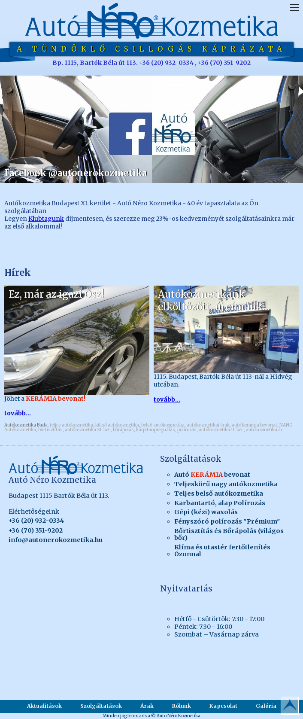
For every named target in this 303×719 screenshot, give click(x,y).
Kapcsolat (223, 706)
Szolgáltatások (101, 706)
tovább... (17, 413)
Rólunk (181, 706)
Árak (147, 706)
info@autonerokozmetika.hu (56, 540)
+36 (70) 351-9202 (36, 530)
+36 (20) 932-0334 (36, 520)
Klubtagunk (46, 218)
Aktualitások (44, 706)
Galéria (266, 706)
